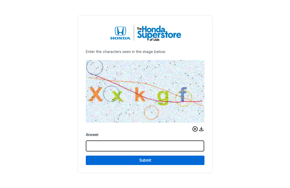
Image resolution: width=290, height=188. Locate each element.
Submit (145, 160)
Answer (92, 134)
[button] (195, 129)
